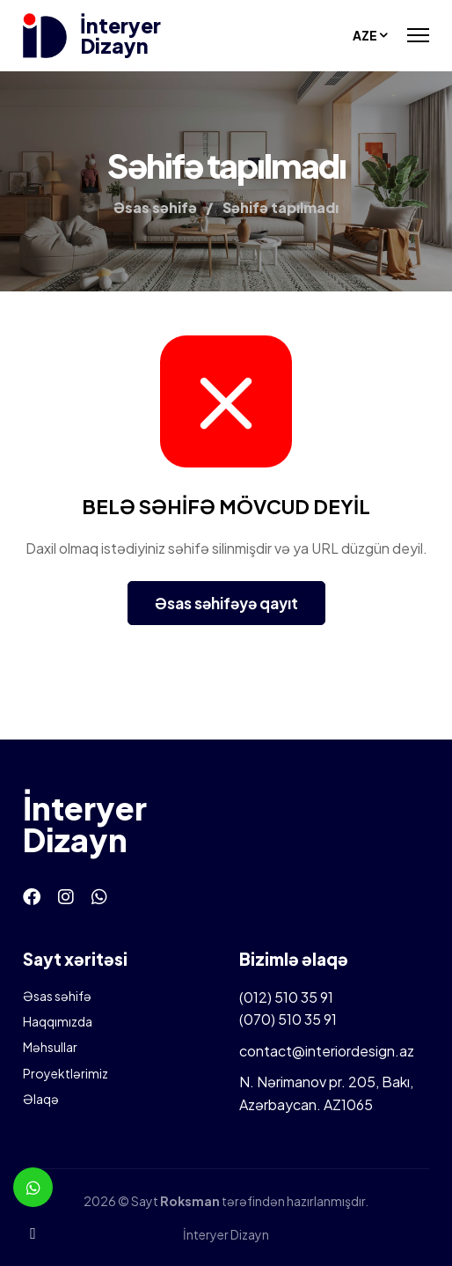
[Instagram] (66, 896)
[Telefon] (33, 1233)
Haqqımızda (57, 1021)
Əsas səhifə (57, 996)
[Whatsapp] (99, 896)
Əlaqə (41, 1099)
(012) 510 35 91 (286, 997)
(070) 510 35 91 (288, 1019)
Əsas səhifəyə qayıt (226, 603)
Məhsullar (50, 1047)
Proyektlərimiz (65, 1073)
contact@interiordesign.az (326, 1051)
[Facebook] (31, 896)
